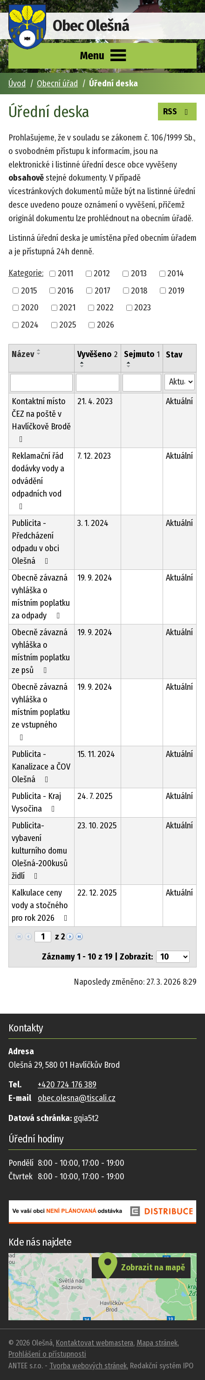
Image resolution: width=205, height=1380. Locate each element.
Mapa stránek (157, 1342)
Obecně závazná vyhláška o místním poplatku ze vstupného (41, 712)
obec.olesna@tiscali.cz (77, 1098)
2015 (29, 290)
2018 (139, 290)
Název (23, 354)
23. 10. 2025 (96, 825)
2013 (139, 273)
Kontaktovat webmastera (94, 1342)
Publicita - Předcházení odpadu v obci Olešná (35, 542)
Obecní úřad (57, 83)
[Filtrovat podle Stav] (179, 382)
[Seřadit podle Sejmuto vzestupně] (129, 362)
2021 (67, 307)
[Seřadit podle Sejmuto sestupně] (129, 366)
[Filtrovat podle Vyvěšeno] (97, 383)
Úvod (17, 83)
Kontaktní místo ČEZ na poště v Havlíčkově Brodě (41, 419)
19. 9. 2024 (94, 578)
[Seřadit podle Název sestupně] (39, 354)
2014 (175, 273)
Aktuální (179, 401)
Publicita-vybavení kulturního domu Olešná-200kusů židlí (40, 850)
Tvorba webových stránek (88, 1365)
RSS (177, 111)
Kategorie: (25, 273)
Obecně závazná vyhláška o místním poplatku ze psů (41, 651)
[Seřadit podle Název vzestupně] (39, 350)
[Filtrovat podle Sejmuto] (142, 383)
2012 (102, 273)
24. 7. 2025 (94, 796)
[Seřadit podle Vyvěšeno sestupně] (82, 366)
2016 (65, 290)
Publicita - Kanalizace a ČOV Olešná (41, 767)
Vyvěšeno (97, 354)
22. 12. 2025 (96, 893)
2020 (30, 307)
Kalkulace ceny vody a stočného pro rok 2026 (41, 905)
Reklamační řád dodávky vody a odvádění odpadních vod (38, 481)
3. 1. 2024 (93, 523)
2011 (65, 273)
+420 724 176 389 (67, 1084)
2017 (102, 290)
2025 (67, 325)
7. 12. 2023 (94, 456)
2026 (105, 325)
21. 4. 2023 (95, 401)
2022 (105, 307)
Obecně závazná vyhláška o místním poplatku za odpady (41, 597)
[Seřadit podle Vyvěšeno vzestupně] (82, 362)
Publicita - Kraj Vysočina (36, 802)
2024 (30, 325)
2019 (176, 290)
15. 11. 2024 (96, 754)
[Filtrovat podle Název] (41, 383)
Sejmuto (142, 354)
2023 (142, 307)
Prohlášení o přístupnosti (47, 1354)
